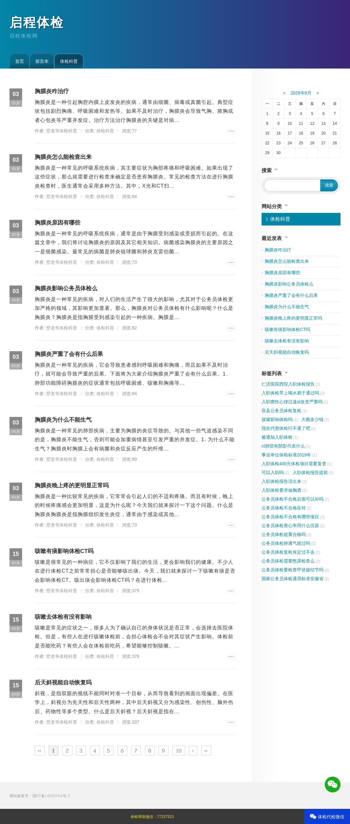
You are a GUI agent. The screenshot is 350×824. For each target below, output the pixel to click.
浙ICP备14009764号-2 (51, 796)
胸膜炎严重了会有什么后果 (69, 354)
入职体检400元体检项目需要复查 (297, 463)
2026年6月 (301, 92)
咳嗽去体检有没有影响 (63, 617)
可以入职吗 (275, 472)
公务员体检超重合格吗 (286, 534)
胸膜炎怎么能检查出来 (63, 157)
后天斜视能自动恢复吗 (63, 682)
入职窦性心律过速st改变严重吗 (295, 401)
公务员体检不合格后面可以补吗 (295, 499)
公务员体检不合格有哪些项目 (293, 516)
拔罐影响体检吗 (280, 419)
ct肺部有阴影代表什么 (286, 445)
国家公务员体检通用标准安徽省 (295, 578)
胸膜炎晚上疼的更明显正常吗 (72, 485)
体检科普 (69, 61)
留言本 (42, 61)
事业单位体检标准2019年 (289, 454)
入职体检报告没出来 (284, 481)
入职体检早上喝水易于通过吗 (293, 392)
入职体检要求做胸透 (284, 490)
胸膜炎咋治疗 (52, 91)
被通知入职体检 (280, 437)
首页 (19, 61)
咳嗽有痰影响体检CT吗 (64, 551)
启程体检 (36, 22)
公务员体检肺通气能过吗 (289, 543)
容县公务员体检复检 (284, 410)
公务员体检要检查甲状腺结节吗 (295, 569)
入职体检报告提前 (313, 472)
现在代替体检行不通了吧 (289, 428)
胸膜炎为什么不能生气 (63, 420)
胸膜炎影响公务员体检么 (66, 288)
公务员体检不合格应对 (286, 507)
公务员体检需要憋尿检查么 (291, 560)
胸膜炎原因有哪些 (57, 223)
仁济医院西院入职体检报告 (291, 384)
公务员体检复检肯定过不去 (291, 552)
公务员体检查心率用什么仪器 (293, 525)
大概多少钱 (315, 419)
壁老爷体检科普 (61, 130)
